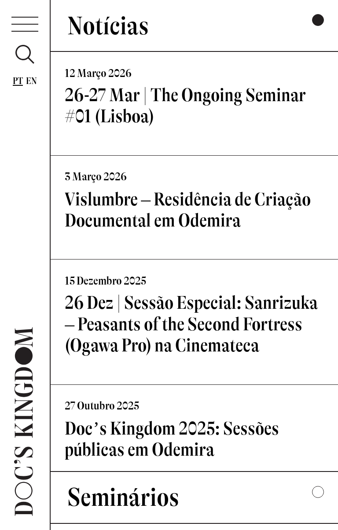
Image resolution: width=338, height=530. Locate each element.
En (31, 81)
